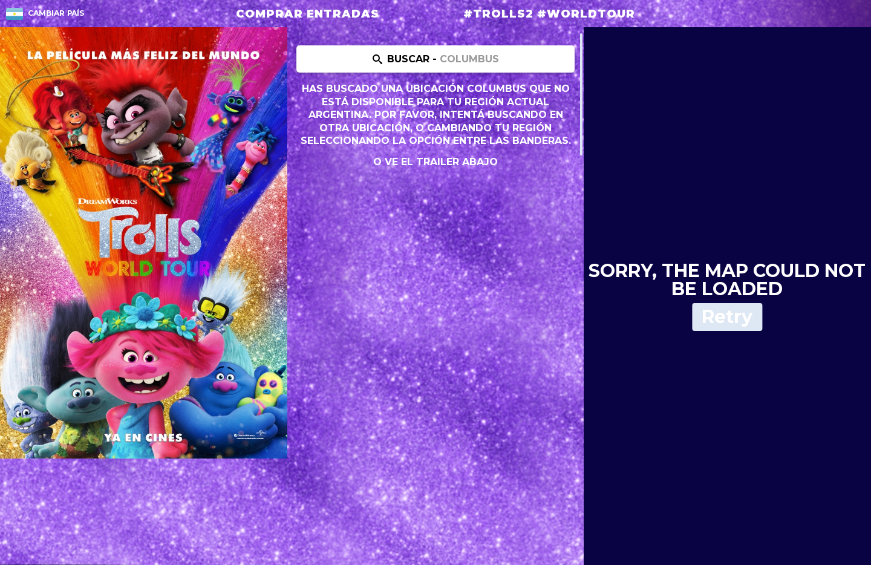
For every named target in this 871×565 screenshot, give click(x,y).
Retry (727, 316)
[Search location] (435, 59)
